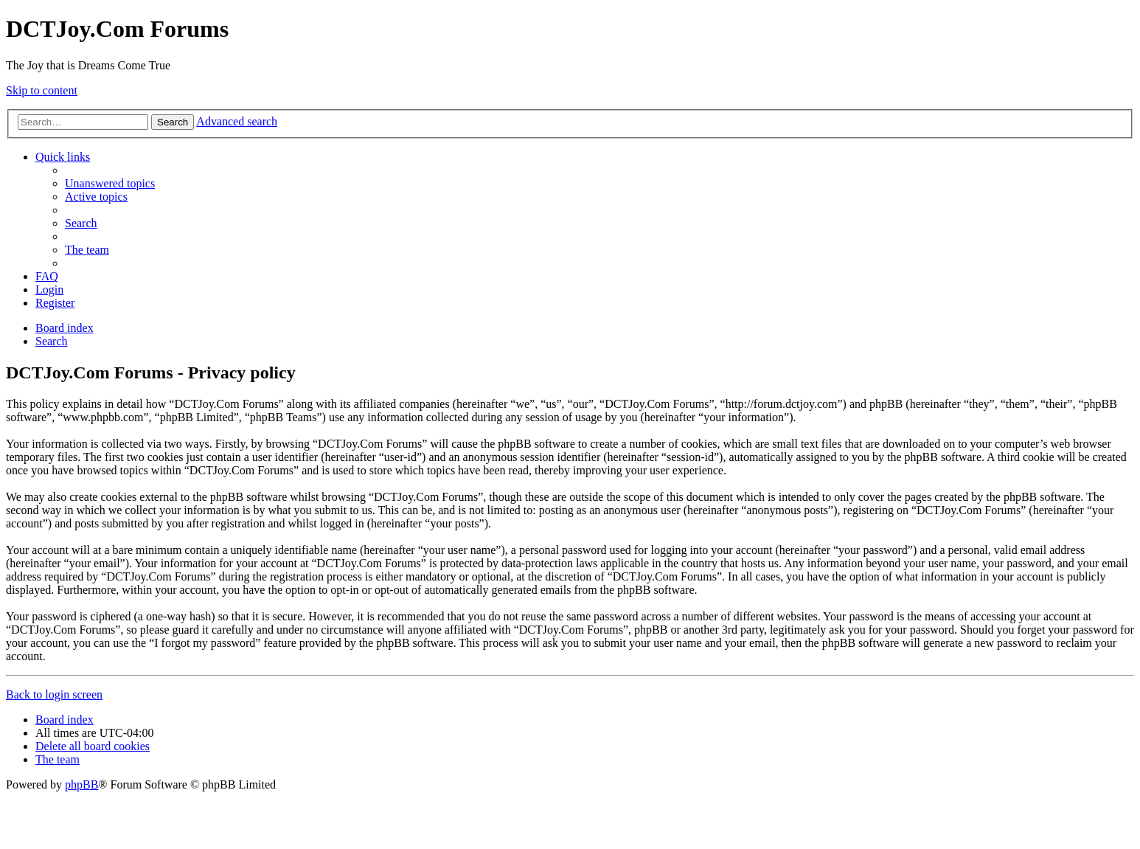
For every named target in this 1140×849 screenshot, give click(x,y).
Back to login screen (54, 694)
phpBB (81, 784)
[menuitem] (110, 183)
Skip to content (41, 90)
